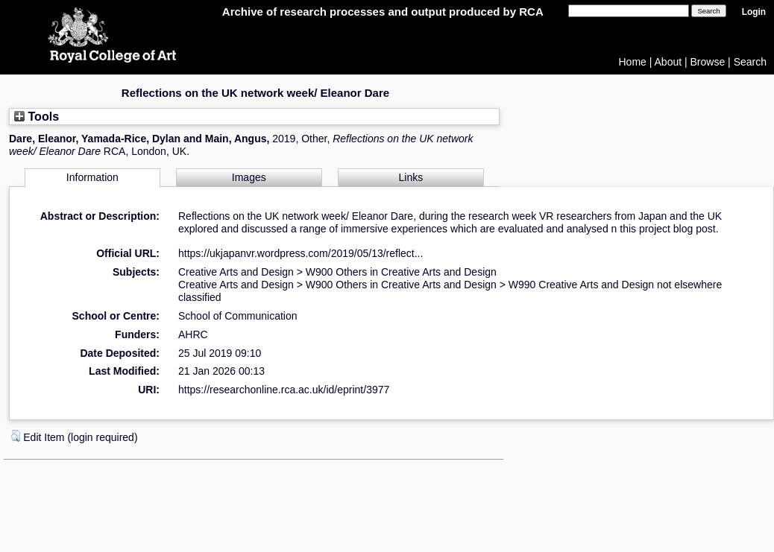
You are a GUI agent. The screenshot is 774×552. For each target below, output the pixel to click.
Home (632, 62)
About (668, 62)
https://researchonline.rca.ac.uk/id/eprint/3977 (283, 390)
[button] (15, 436)
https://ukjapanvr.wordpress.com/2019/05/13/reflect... (300, 253)
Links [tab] (411, 177)
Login (754, 12)
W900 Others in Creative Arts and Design (401, 272)
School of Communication (238, 316)
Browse (708, 62)
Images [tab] (249, 177)
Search (750, 62)
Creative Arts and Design (236, 272)
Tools (36, 116)
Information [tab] (92, 177)
